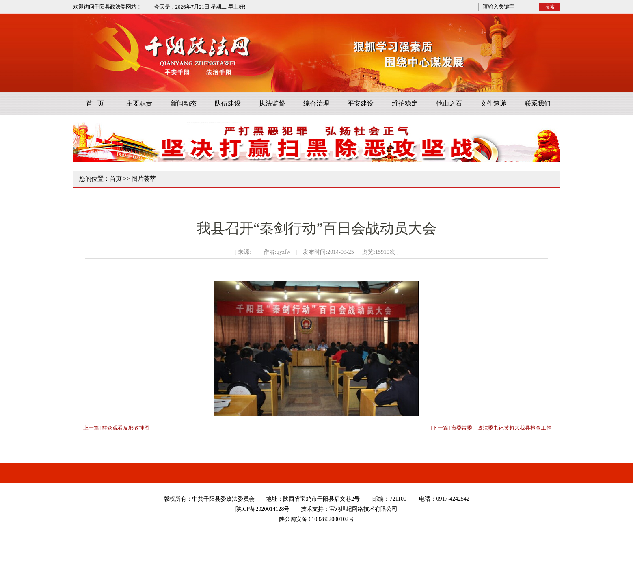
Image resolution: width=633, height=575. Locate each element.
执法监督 (272, 103)
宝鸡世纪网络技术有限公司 (363, 509)
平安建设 (361, 103)
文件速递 (493, 103)
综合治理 (316, 103)
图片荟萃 (144, 178)
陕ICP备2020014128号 (262, 509)
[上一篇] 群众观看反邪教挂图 (116, 428)
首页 (116, 178)
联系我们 (538, 103)
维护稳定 (405, 103)
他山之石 (449, 103)
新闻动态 (184, 103)
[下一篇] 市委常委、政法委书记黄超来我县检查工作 (491, 428)
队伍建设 (228, 103)
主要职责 (139, 103)
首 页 (95, 103)
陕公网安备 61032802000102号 (316, 519)
